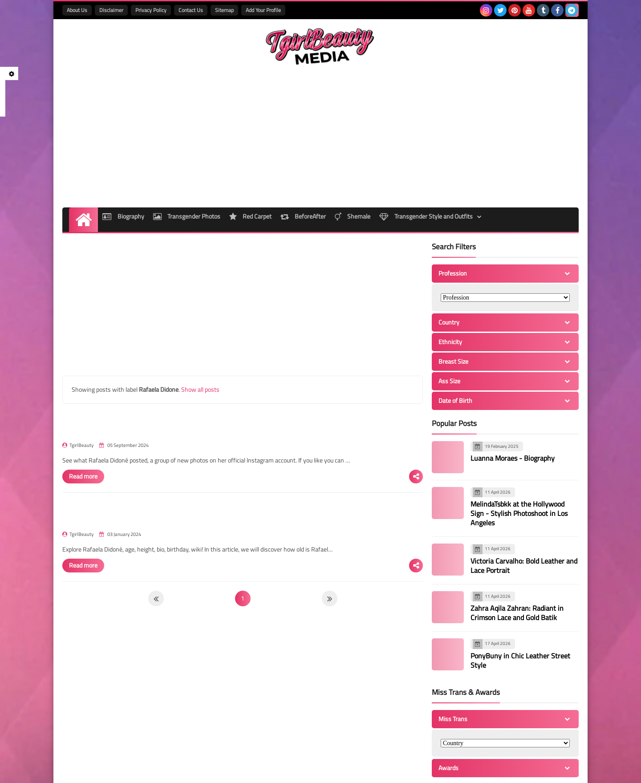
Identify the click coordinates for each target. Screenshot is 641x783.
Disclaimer (111, 10)
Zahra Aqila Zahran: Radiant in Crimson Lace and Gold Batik (517, 567)
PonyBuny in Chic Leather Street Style (520, 614)
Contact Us (191, 10)
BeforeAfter (312, 173)
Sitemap (224, 10)
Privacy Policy (150, 10)
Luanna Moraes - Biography (513, 412)
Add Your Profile (263, 10)
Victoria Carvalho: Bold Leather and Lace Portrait (524, 519)
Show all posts (200, 343)
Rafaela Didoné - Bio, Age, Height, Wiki (261, 469)
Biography (119, 173)
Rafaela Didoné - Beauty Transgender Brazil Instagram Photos (296, 371)
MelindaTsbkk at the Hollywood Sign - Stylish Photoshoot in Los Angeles (519, 468)
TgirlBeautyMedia (172, 770)
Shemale (366, 173)
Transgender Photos (186, 173)
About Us (77, 10)
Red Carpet (255, 173)
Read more (223, 422)
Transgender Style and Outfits (444, 173)
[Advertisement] (417, 90)
